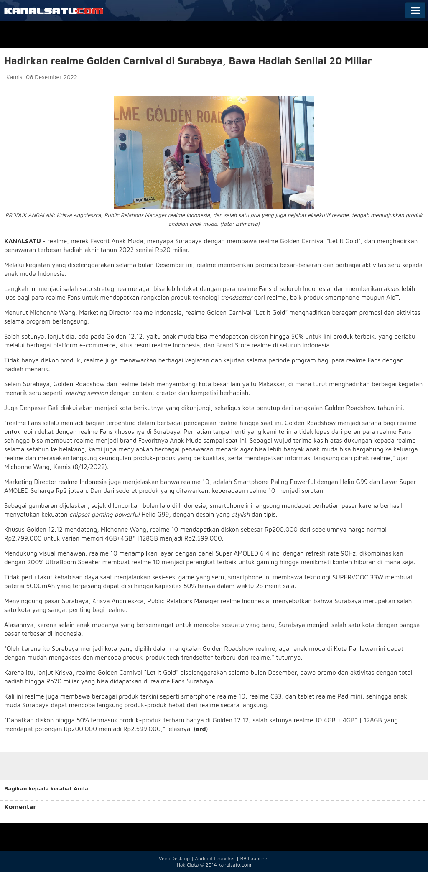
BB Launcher (254, 858)
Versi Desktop (174, 858)
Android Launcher (215, 858)
